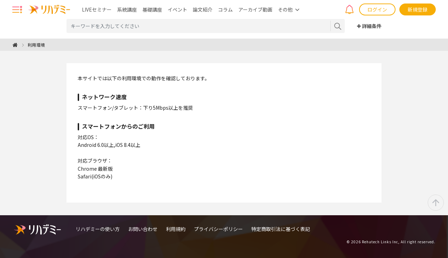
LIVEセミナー (97, 9)
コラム (225, 9)
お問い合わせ (143, 228)
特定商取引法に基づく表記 (280, 228)
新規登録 (417, 9)
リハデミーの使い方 (98, 228)
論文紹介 (202, 9)
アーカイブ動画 (255, 9)
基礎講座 (152, 9)
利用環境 (36, 45)
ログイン (377, 9)
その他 (285, 9)
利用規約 (176, 228)
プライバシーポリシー (218, 228)
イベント (177, 9)
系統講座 (127, 9)
